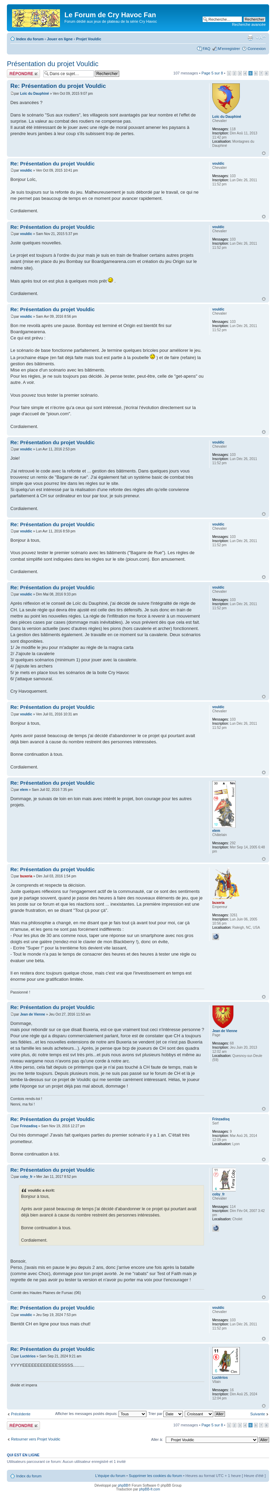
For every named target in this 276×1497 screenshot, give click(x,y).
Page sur (212, 73)
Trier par (165, 1414)
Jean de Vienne (32, 1014)
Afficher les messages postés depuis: (100, 1414)
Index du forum (29, 39)
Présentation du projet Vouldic (53, 64)
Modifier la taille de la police (261, 37)
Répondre (23, 73)
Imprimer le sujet (250, 37)
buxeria (26, 876)
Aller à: (157, 1439)
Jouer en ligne (60, 39)
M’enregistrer (229, 49)
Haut (264, 153)
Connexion (256, 49)
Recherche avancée (249, 24)
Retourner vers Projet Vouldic (35, 1439)
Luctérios (27, 1356)
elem (24, 790)
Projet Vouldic (88, 39)
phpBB (123, 1485)
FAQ (206, 49)
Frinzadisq (28, 1126)
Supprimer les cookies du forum (155, 1476)
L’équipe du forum (110, 1476)
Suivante (257, 1414)
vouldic (26, 170)
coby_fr (26, 1177)
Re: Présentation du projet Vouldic (58, 86)
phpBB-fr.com (149, 1489)
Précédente (20, 1414)
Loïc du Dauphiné (34, 93)
